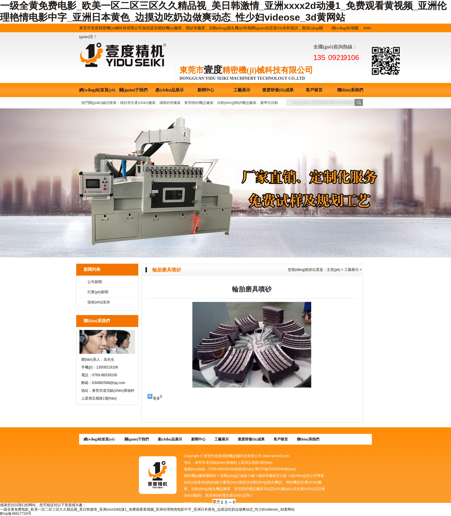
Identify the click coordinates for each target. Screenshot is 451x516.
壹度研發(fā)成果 (278, 90)
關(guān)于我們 (133, 90)
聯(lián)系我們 (350, 90)
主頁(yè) (333, 270)
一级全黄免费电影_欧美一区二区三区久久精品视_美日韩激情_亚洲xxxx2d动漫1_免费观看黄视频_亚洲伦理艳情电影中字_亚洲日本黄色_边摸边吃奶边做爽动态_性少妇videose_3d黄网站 (147, 509)
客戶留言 (314, 90)
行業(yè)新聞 (98, 292)
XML (367, 28)
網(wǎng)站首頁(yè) (97, 90)
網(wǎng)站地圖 (345, 28)
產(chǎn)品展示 (169, 90)
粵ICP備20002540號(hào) (275, 469)
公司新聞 (95, 282)
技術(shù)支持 (99, 302)
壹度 (213, 69)
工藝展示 (242, 90)
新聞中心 (205, 90)
